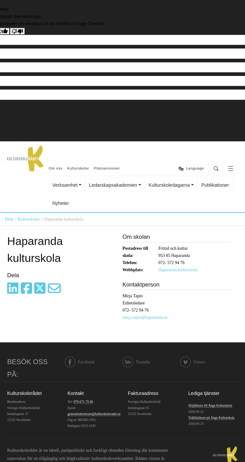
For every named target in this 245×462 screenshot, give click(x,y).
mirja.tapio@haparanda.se (145, 317)
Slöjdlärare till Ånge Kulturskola (210, 405)
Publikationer (215, 185)
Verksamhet (65, 185)
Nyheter (60, 203)
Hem (9, 219)
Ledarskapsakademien (113, 185)
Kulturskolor (78, 168)
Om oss (56, 168)
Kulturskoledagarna (169, 185)
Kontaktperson (141, 284)
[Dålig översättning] (17, 31)
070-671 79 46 (83, 402)
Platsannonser (107, 168)
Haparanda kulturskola (177, 269)
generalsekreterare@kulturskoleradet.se (94, 414)
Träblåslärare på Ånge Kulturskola (211, 418)
